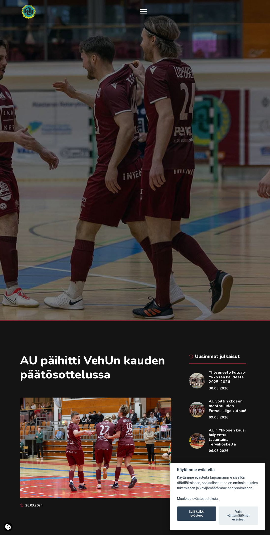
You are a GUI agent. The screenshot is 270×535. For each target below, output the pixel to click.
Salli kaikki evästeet (196, 513)
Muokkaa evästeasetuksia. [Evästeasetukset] (198, 499)
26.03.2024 (31, 505)
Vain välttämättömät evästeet (238, 515)
